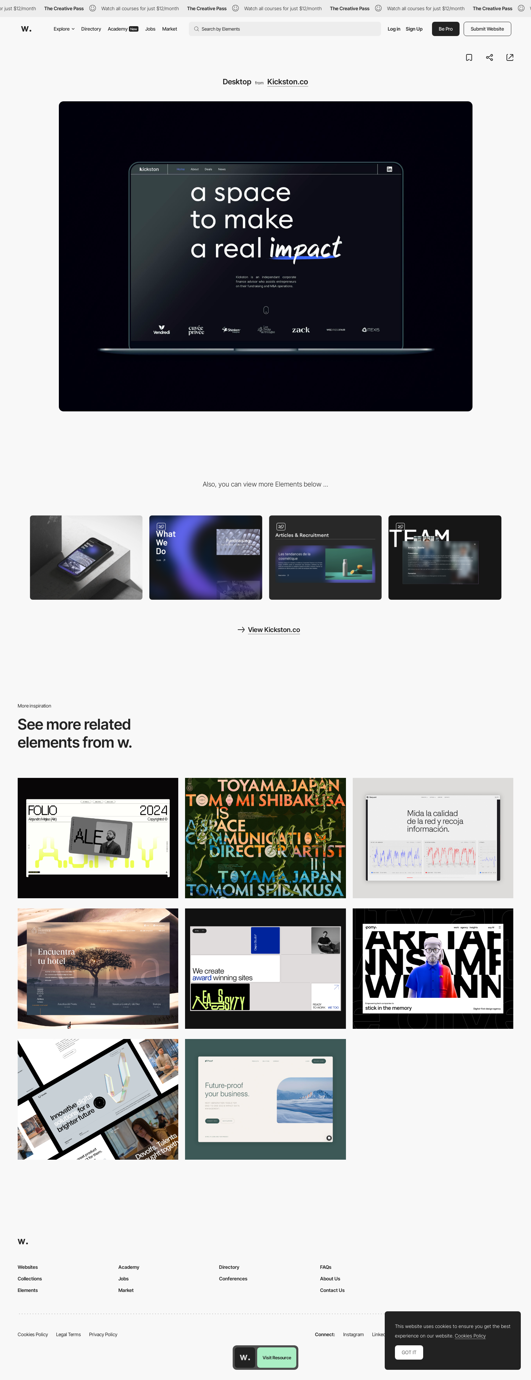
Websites (28, 1267)
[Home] (205, 557)
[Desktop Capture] (265, 1099)
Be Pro (446, 29)
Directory (91, 29)
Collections (30, 1278)
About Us (330, 1278)
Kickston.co (287, 81)
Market (169, 29)
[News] (325, 557)
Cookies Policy (33, 1334)
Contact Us (332, 1290)
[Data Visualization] (433, 838)
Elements (28, 1290)
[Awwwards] (26, 29)
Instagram (353, 1334)
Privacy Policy (103, 1334)
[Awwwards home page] (245, 1357)
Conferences (233, 1278)
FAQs (325, 1267)
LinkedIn (380, 1334)
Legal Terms (68, 1334)
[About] (444, 557)
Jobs (150, 29)
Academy (123, 29)
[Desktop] (98, 838)
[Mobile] (86, 557)
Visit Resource (277, 1357)
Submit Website (487, 29)
